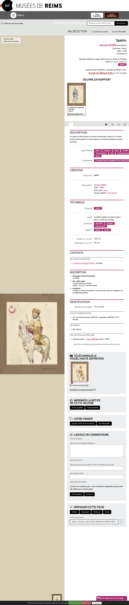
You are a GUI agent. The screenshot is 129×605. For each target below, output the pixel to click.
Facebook (85, 512)
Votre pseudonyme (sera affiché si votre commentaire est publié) (92, 465)
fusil (112, 153)
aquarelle (99, 223)
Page (97, 15)
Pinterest (97, 512)
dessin (122, 65)
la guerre (107, 150)
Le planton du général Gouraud (76, 108)
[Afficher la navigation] (13, 15)
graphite (110, 223)
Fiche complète (92, 408)
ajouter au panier (100, 32)
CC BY (86, 385)
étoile (98, 156)
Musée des (101, 73)
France (105, 190)
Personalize (97, 603)
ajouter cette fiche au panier (83, 424)
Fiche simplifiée (77, 408)
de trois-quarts (101, 153)
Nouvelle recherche (70, 23)
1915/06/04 (112, 193)
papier (98, 230)
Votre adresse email (76, 473)
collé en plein (100, 226)
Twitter (74, 512)
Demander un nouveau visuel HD (81, 390)
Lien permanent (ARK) (77, 518)
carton (106, 230)
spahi (116, 150)
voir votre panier (119, 32)
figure (98, 150)
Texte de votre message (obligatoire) (82, 443)
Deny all (87, 603)
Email (107, 512)
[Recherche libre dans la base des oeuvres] (101, 23)
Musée (112, 15)
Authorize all (75, 603)
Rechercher (121, 23)
